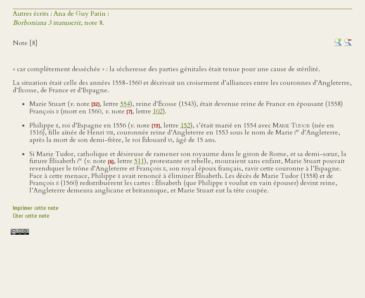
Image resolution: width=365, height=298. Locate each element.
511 (139, 161)
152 (185, 125)
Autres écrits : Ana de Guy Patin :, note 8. (61, 18)
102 (158, 111)
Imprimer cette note (36, 207)
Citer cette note (31, 215)
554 (125, 103)
